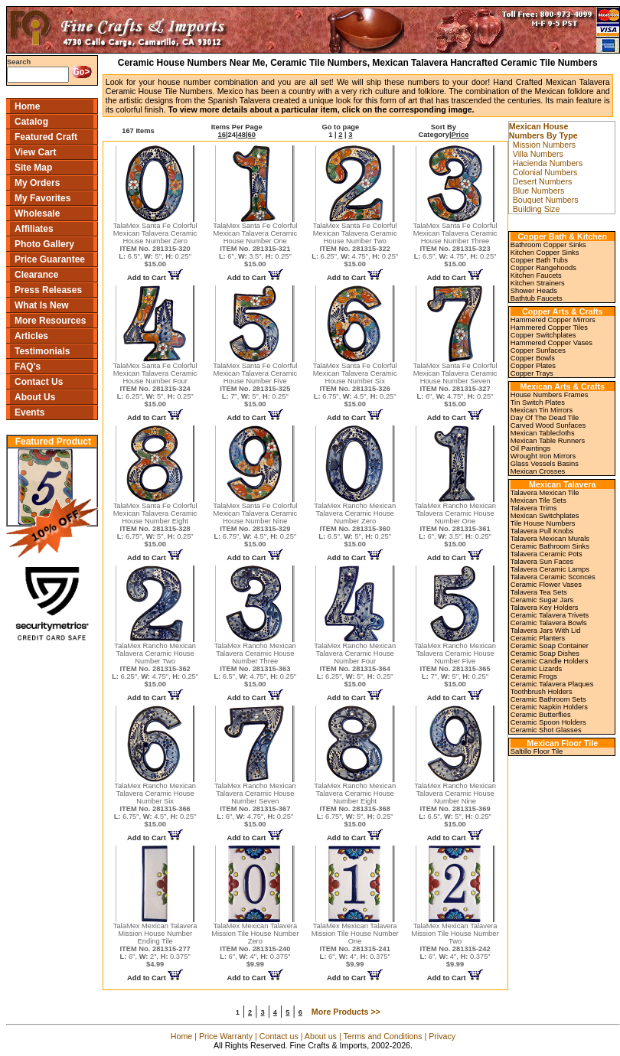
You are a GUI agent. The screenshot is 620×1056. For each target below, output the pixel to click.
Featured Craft (46, 137)
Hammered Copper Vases (551, 343)
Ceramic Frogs (534, 676)
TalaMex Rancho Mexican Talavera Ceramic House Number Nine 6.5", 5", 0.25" (455, 805)
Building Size (536, 208)
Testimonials (42, 351)
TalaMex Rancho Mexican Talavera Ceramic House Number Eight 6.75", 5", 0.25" (355, 805)
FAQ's (28, 366)
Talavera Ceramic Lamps (550, 569)
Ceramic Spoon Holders (548, 722)
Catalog (31, 121)
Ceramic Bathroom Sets (548, 699)
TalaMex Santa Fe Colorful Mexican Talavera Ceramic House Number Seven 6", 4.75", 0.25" (455, 385)
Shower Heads (534, 291)
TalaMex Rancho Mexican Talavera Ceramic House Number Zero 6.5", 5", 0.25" (355, 525)
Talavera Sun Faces (542, 561)
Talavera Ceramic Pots (546, 554)
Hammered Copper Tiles (549, 327)
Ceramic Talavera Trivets (550, 615)
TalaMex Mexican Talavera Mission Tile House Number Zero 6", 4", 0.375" (255, 945)
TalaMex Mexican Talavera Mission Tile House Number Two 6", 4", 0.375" (455, 945)
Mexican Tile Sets (538, 500)
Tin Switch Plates (538, 402)
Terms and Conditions (382, 1036)
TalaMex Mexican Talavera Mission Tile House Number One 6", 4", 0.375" (355, 945)
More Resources (50, 320)
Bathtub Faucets (537, 298)
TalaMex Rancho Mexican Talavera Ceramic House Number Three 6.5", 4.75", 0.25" (255, 665)
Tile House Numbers (543, 523)
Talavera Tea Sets (539, 592)
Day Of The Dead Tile (545, 418)
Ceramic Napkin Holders (549, 707)
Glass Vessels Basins (545, 464)
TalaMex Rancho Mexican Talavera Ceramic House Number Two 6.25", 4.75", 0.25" (155, 665)
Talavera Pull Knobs (542, 531)
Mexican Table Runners (548, 441)
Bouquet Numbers (546, 199)
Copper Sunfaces (538, 350)
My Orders (37, 183)
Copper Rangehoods (543, 268)
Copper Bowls (533, 358)
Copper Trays (532, 373)
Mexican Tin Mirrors (542, 410)
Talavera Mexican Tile (545, 493)
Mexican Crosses (538, 471)
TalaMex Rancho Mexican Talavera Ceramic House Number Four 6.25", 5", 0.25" (355, 665)
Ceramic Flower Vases (546, 584)
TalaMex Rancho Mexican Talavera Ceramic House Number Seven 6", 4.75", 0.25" (255, 805)
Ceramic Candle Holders (550, 661)
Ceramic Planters (538, 638)
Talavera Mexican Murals (550, 539)
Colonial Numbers (545, 172)
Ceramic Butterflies (541, 715)
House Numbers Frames (550, 395)
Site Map (33, 167)
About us (321, 1036)
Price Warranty (226, 1036)
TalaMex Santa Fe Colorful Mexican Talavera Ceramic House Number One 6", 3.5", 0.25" (255, 245)
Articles (31, 336)
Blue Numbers (539, 190)
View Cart (35, 152)
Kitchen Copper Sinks (545, 252)
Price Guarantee (50, 259)
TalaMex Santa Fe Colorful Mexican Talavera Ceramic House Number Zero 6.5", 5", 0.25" (155, 245)
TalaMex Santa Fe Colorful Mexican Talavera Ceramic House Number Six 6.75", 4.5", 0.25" (355, 385)
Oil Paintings (530, 448)
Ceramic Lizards (536, 669)
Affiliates (34, 228)
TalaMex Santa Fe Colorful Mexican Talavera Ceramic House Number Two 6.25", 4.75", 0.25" (355, 245)
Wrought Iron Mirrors (543, 456)
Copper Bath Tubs (539, 260)
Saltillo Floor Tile (537, 751)
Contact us (279, 1036)
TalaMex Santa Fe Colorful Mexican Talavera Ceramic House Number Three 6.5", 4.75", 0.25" (455, 245)
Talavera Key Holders (545, 607)
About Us (35, 397)
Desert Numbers (543, 181)
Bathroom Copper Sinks (548, 245)
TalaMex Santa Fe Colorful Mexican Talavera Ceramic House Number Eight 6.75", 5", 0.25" (155, 525)
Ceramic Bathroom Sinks (550, 546)
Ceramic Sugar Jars (542, 600)
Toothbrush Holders (542, 692)
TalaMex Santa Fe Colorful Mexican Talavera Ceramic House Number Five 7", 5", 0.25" (255, 385)
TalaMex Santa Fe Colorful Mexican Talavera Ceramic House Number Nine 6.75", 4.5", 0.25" (255, 525)
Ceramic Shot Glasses (546, 730)
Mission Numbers (544, 144)
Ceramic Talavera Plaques (552, 684)
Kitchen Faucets (536, 275)
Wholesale (37, 213)
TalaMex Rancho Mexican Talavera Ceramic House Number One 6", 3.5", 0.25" (455, 525)
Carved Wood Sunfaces (548, 425)
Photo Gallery (44, 244)
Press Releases (48, 290)
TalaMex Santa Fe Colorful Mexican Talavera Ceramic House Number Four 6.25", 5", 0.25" (155, 385)
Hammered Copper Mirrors (553, 320)
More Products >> (346, 1011)
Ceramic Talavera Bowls (549, 623)
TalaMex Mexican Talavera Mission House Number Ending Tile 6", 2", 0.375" (155, 945)
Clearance (36, 274)
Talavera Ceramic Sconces (553, 577)
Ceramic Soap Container (550, 646)
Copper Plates (533, 366)
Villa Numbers (538, 153)
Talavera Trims (534, 508)
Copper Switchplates (543, 335)
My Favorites (42, 198)
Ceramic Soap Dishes (545, 653)
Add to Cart (155, 278)
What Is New (42, 305)
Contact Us (39, 381)
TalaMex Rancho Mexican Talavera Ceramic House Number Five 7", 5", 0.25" (455, 665)
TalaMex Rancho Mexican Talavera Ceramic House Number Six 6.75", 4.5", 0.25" (155, 805)
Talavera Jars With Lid (546, 630)
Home (27, 106)
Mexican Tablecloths (543, 433)
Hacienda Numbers (547, 163)
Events (29, 412)
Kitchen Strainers (538, 283)
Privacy (442, 1036)
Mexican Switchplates (545, 516)
